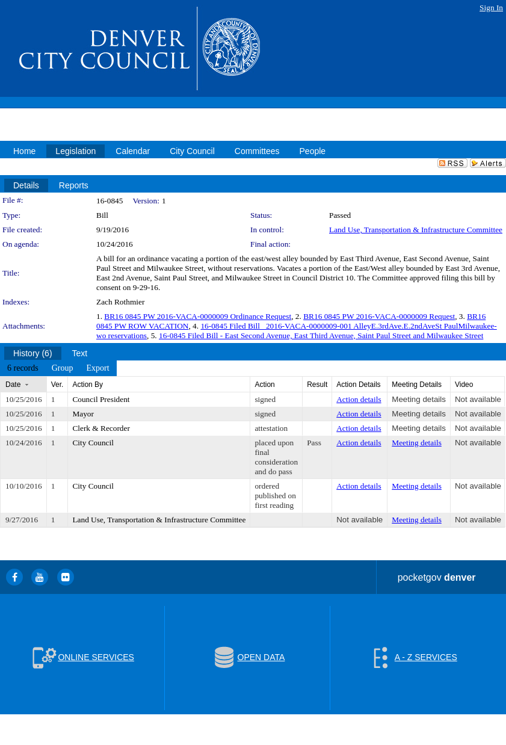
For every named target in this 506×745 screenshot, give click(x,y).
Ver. (57, 384)
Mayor (83, 413)
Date (12, 384)
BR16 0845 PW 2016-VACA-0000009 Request (379, 316)
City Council (93, 442)
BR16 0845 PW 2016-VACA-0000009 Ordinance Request (197, 316)
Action (264, 384)
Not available (478, 399)
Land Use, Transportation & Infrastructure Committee (415, 229)
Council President (100, 399)
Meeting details (419, 399)
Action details (358, 399)
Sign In (491, 7)
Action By (87, 384)
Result (317, 384)
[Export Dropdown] (97, 368)
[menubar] (58, 368)
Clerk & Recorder (100, 428)
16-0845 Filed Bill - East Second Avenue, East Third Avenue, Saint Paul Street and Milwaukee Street (321, 335)
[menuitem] (23, 368)
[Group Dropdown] (62, 368)
